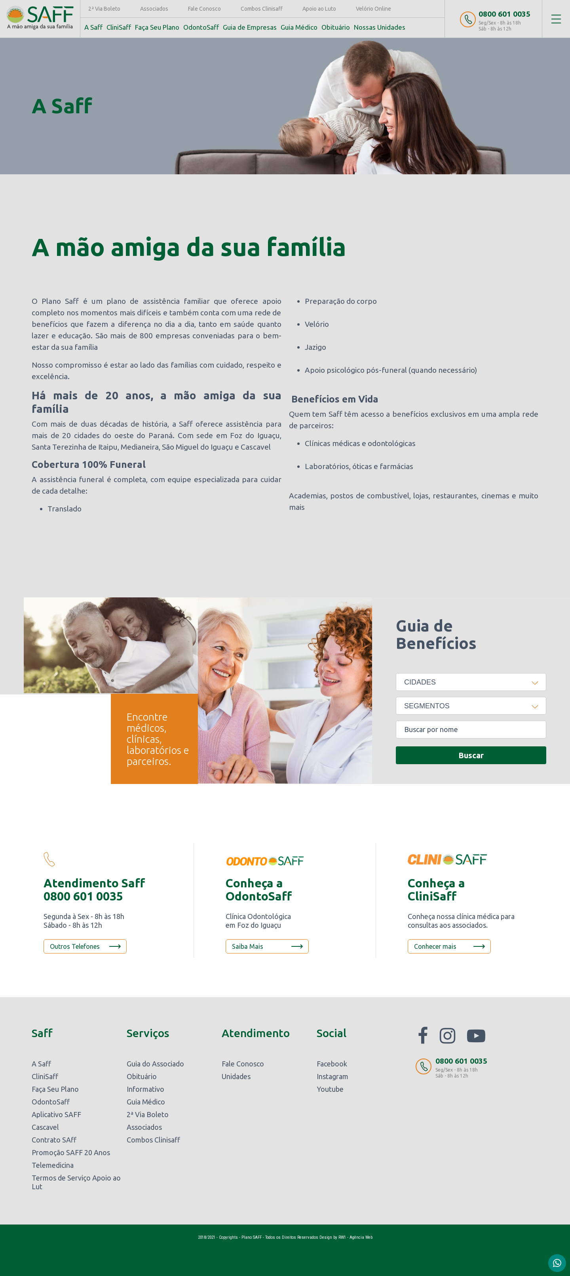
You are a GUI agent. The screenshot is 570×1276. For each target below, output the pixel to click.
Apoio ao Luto (319, 9)
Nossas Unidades (379, 27)
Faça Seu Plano (157, 27)
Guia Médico (299, 27)
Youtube (330, 1089)
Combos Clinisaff (262, 9)
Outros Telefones (75, 946)
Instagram (332, 1076)
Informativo (145, 1089)
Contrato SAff (54, 1140)
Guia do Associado (155, 1064)
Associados (154, 9)
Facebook (332, 1064)
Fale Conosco (204, 9)
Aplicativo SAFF (56, 1114)
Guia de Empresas (250, 27)
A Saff (93, 27)
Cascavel (45, 1127)
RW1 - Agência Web (355, 1237)
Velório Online (373, 9)
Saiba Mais (247, 946)
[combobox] (471, 682)
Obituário (335, 27)
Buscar (471, 755)
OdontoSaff (201, 27)
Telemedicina (53, 1165)
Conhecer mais (435, 946)
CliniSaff (118, 27)
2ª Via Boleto (104, 9)
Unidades (236, 1076)
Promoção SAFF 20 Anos (71, 1152)
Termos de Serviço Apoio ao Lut (76, 1182)
